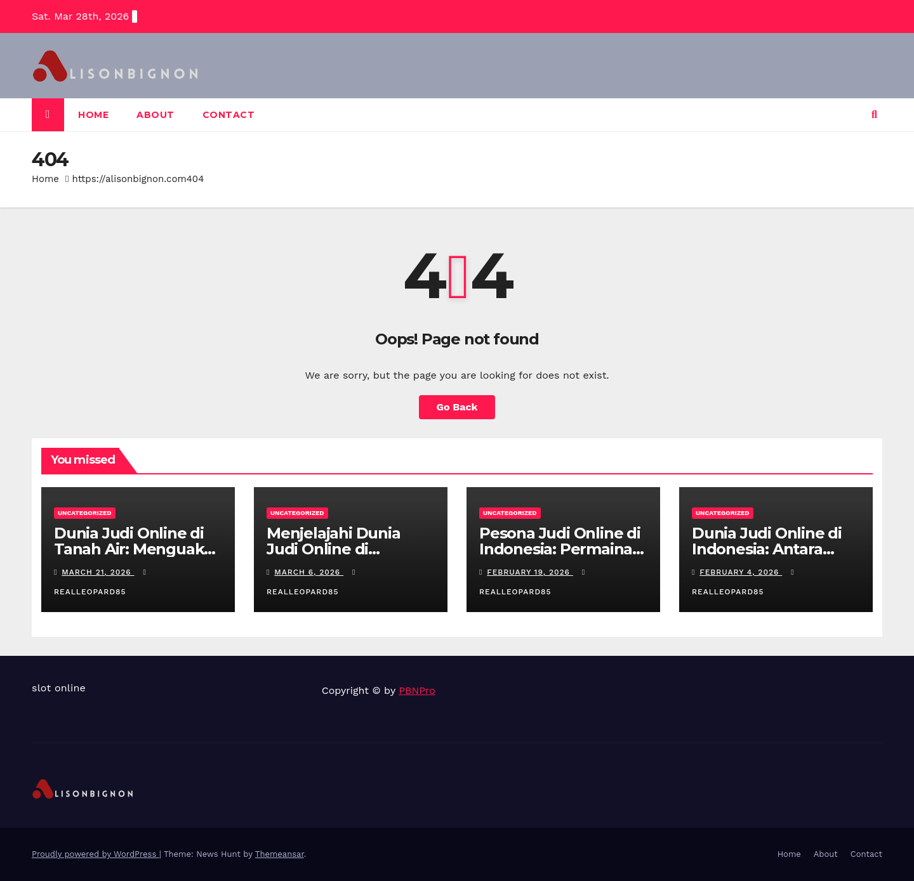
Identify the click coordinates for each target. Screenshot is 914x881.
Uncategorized (85, 512)
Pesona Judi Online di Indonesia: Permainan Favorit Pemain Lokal (560, 549)
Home (93, 115)
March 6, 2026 (308, 572)
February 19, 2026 (530, 572)
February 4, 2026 (740, 572)
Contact (228, 115)
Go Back (457, 407)
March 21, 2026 (98, 572)
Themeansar (279, 854)
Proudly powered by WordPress (95, 854)
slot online (59, 688)
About (155, 115)
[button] (874, 114)
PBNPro (417, 690)
